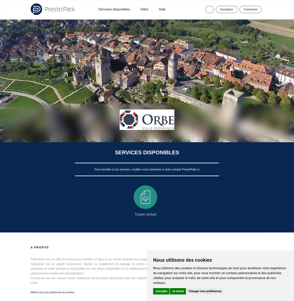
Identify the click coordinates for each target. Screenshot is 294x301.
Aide (162, 9)
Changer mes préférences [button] (205, 291)
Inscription (226, 9)
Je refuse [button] (178, 291)
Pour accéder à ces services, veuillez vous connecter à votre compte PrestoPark (145, 169)
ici (198, 169)
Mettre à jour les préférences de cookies (52, 292)
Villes (144, 9)
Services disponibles (114, 9)
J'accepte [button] (161, 291)
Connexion (250, 9)
